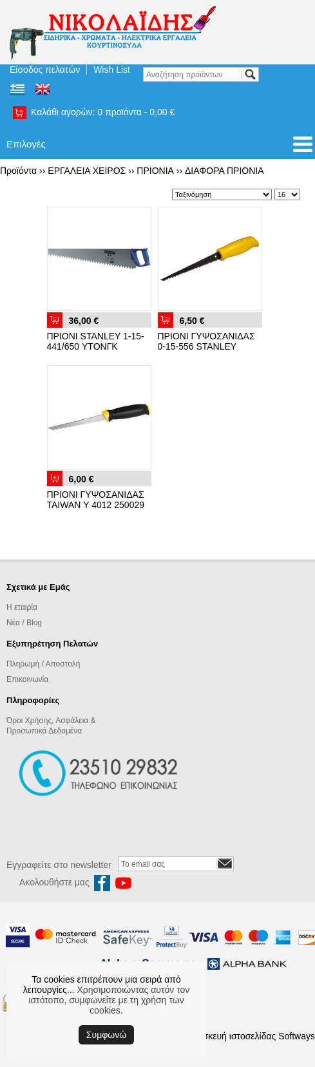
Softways (296, 1036)
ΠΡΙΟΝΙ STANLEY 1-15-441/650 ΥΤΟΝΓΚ (95, 341)
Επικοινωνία (27, 679)
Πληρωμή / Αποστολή (43, 663)
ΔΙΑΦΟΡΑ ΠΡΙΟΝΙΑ (224, 170)
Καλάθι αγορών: (103, 112)
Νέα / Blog (24, 622)
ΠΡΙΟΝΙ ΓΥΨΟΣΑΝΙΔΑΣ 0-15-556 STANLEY (206, 341)
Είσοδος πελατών (45, 69)
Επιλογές (26, 143)
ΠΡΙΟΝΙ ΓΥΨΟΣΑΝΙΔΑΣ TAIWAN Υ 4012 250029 (96, 499)
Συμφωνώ (106, 1035)
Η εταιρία (21, 607)
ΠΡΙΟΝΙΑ (155, 170)
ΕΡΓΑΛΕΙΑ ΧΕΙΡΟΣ (87, 170)
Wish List (111, 69)
